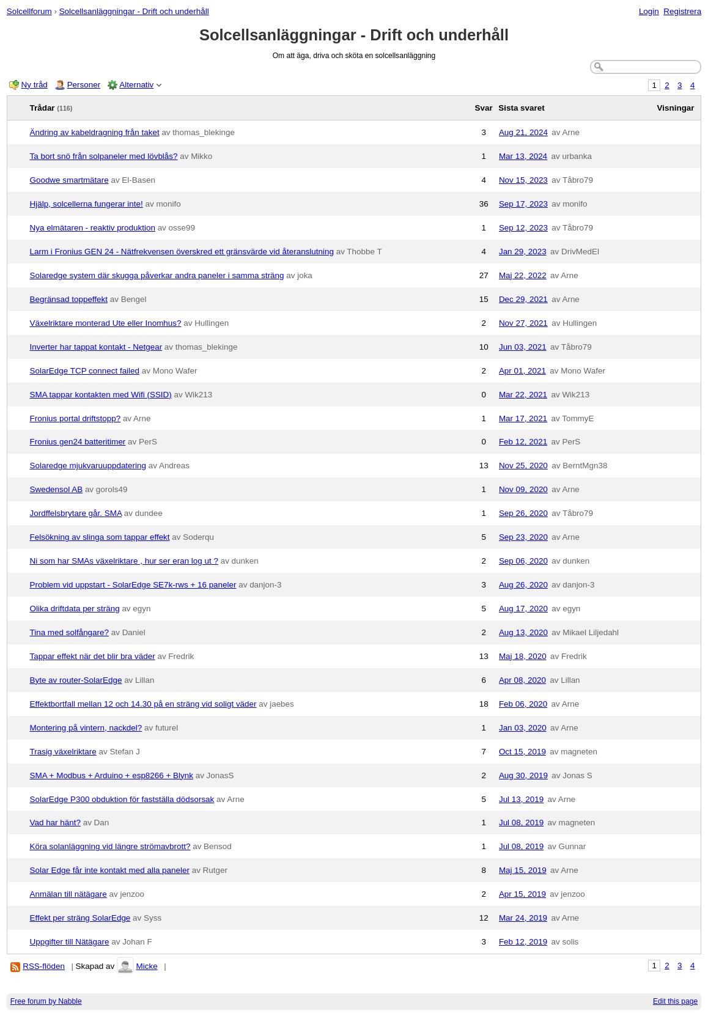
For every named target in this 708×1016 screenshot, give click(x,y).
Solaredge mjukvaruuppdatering (88, 465)
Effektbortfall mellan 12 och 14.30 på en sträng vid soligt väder (143, 704)
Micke (147, 966)
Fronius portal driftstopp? (75, 418)
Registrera (682, 11)
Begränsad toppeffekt (69, 299)
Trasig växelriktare (63, 751)
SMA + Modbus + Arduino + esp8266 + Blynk (111, 775)
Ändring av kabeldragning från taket (95, 132)
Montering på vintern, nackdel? (86, 727)
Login (649, 11)
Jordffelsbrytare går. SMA (76, 513)
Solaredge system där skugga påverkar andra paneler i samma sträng (157, 275)
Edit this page (675, 1001)
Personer (84, 84)
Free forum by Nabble (46, 1001)
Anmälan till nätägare (68, 894)
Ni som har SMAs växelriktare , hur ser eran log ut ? (124, 560)
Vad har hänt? (55, 822)
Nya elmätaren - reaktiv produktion (92, 227)
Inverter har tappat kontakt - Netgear (96, 347)
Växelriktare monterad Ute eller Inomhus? (106, 323)
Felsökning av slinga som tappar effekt (100, 537)
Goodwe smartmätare (69, 180)
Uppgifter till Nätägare (69, 941)
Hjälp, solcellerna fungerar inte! (86, 203)
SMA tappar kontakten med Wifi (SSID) (101, 394)
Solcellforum (29, 11)
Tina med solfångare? (69, 632)
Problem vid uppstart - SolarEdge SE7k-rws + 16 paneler (133, 584)
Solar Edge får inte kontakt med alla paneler (110, 870)
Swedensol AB (56, 489)
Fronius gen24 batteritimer (78, 441)
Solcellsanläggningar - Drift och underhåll (134, 11)
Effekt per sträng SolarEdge (80, 917)
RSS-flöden (44, 966)
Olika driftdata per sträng (75, 608)
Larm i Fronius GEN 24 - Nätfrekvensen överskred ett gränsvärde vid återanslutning (182, 251)
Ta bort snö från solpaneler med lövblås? (104, 156)
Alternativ (136, 84)
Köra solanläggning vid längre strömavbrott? (110, 846)
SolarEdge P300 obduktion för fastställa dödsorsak (122, 799)
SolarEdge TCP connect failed (85, 370)
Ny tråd (34, 84)
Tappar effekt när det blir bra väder (92, 656)
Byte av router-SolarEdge (76, 680)
